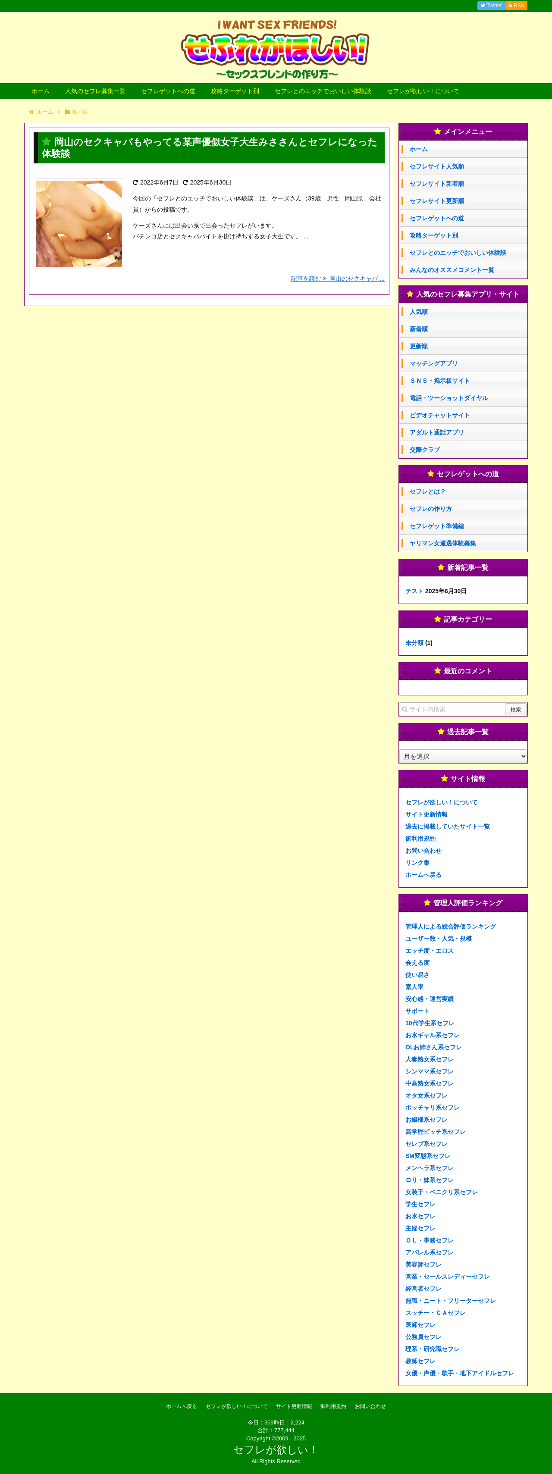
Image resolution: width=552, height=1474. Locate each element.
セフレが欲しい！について (423, 91)
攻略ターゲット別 (235, 91)
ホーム (40, 91)
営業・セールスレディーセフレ (447, 1276)
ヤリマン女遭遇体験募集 (443, 543)
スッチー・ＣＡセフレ (435, 1312)
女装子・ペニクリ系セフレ (441, 1192)
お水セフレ (420, 1216)
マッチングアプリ (434, 363)
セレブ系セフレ (426, 1143)
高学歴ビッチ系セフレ (435, 1131)
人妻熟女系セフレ (429, 1059)
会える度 (417, 962)
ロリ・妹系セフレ (429, 1180)
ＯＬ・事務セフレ (429, 1240)
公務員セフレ (423, 1336)
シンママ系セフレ (429, 1071)
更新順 (419, 346)
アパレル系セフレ (429, 1252)
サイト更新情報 (426, 814)
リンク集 (417, 862)
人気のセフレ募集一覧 (95, 91)
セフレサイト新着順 (437, 184)
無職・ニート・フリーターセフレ (450, 1300)
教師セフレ (420, 1361)
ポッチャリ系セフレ (432, 1107)
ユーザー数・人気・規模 (438, 938)
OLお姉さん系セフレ (433, 1047)
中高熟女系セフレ (429, 1083)
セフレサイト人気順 (437, 166)
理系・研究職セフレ (432, 1349)
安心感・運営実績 (429, 998)
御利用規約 (420, 838)
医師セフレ (420, 1324)
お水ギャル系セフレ (432, 1035)
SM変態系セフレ (428, 1155)
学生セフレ (420, 1204)
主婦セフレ (420, 1228)
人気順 (419, 312)
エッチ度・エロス (429, 950)
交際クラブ (425, 450)
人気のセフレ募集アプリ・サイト (468, 294)
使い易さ (417, 974)
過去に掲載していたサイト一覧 (447, 826)
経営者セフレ (423, 1288)
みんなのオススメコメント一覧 (452, 270)
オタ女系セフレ (426, 1095)
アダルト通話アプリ (437, 432)
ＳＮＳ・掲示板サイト (440, 381)
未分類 (414, 642)
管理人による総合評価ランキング (450, 926)
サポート (417, 1011)
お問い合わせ (423, 850)
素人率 (414, 986)
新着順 (419, 329)
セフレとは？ (428, 491)
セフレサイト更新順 (437, 201)
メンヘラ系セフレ (429, 1167)
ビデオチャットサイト (440, 415)
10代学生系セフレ (430, 1023)
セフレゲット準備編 (437, 526)
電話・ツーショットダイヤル (449, 398)
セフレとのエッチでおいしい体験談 (323, 91)
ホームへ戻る (423, 874)
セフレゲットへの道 (168, 91)
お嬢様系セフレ (426, 1119)
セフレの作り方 (431, 509)
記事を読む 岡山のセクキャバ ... (338, 278)
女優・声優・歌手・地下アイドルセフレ (459, 1373)
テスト (414, 591)
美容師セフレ (423, 1264)
